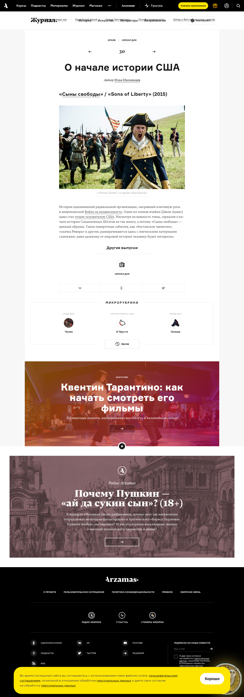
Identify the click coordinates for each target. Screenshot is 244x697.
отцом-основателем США (94, 217)
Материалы (59, 5)
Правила (167, 592)
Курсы (21, 5)
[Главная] (122, 579)
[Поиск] (238, 6)
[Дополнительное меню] (109, 6)
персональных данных (114, 680)
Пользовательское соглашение (84, 592)
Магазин (95, 5)
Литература (129, 20)
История (85, 20)
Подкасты (38, 5)
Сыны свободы (81, 94)
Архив (112, 40)
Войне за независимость (103, 212)
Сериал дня (129, 40)
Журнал (78, 5)
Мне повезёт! (203, 20)
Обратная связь (190, 592)
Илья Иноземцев (127, 80)
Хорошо (212, 679)
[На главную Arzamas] (5, 5)
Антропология (155, 20)
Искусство (106, 20)
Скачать (193, 5)
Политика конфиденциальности (133, 592)
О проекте (49, 592)
